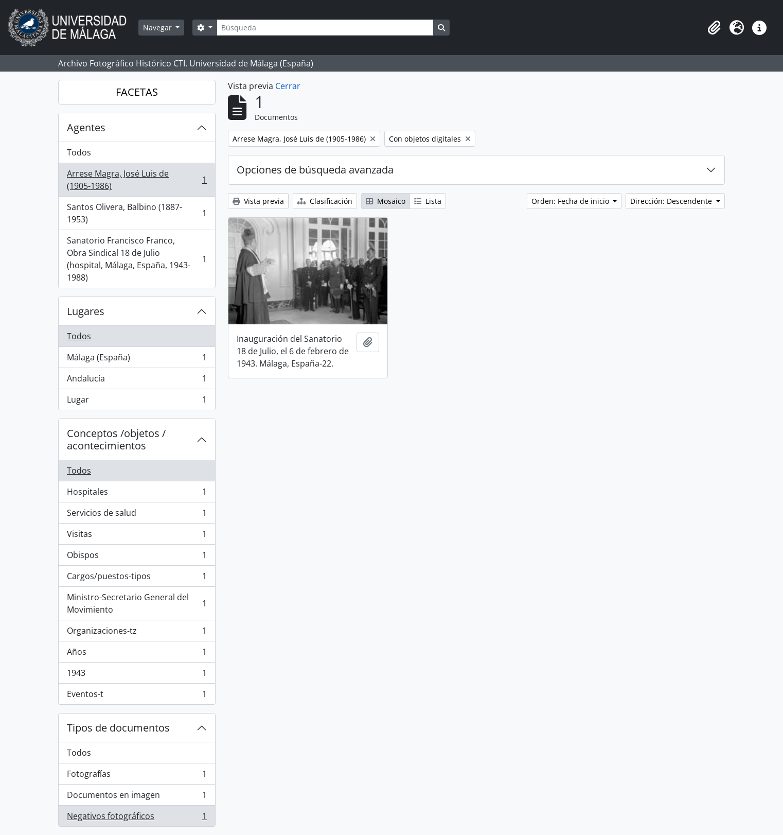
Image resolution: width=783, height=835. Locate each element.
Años (136, 654)
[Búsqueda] (325, 28)
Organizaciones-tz (136, 632)
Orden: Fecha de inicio (571, 201)
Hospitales (136, 493)
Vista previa (258, 201)
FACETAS (137, 92)
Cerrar (287, 86)
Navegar (158, 27)
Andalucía (136, 380)
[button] (714, 27)
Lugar (136, 401)
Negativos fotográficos (136, 818)
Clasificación (324, 201)
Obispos (136, 557)
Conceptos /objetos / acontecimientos (116, 439)
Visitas (136, 536)
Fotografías (136, 776)
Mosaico (385, 201)
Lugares (85, 311)
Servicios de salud (136, 515)
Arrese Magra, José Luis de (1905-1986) (136, 180)
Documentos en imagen (136, 797)
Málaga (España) (136, 359)
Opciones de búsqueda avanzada (315, 170)
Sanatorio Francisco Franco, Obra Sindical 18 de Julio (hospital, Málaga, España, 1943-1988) (136, 259)
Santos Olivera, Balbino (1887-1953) (136, 213)
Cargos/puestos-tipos (136, 578)
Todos (79, 152)
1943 (136, 675)
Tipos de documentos (118, 728)
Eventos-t (136, 696)
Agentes (86, 127)
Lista (427, 201)
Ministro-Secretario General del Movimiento (136, 603)
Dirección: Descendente (672, 201)
